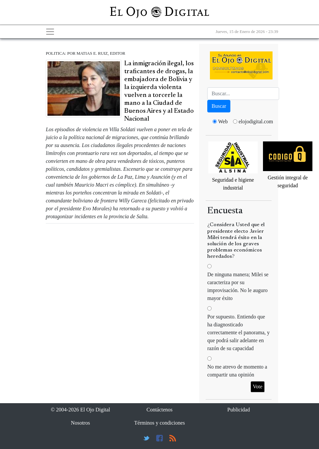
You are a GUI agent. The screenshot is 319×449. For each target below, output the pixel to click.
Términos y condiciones (159, 423)
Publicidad (238, 409)
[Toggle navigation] (50, 31)
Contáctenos (159, 409)
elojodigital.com (256, 121)
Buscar (219, 106)
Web (223, 121)
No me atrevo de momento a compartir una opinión (237, 370)
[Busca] (243, 93)
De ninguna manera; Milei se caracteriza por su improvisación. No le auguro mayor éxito (238, 286)
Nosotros (80, 423)
